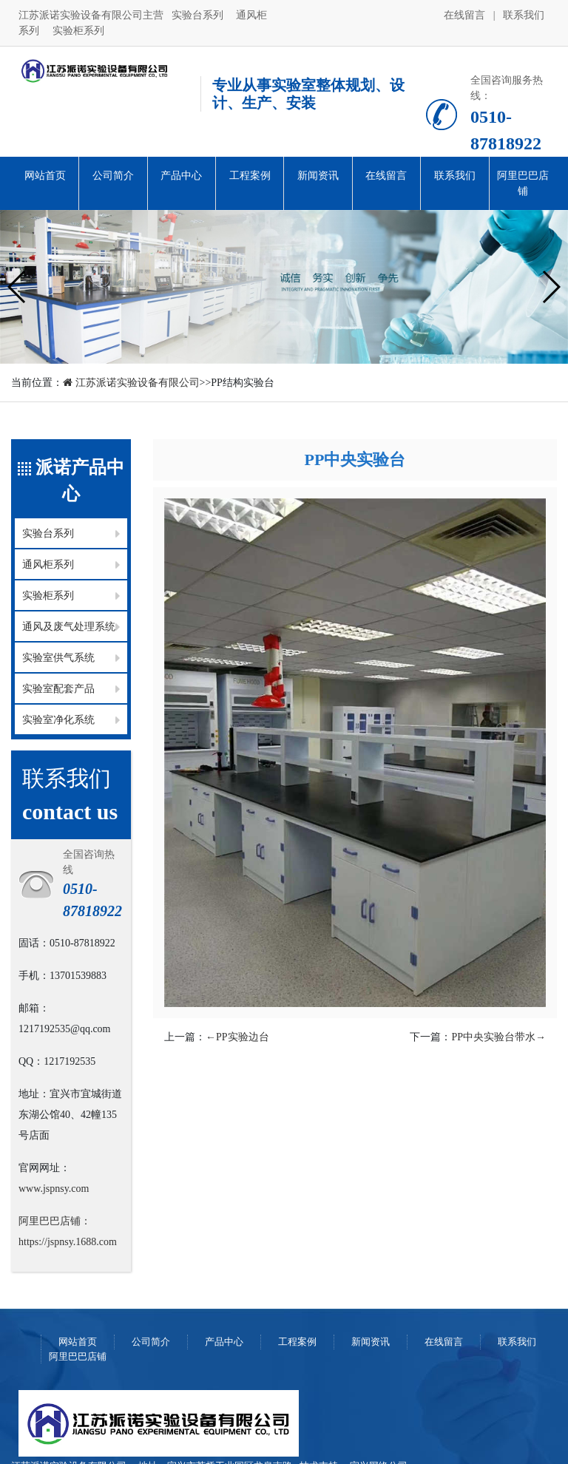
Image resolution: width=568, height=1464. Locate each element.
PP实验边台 (237, 1037)
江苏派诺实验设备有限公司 (131, 382)
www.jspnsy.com (53, 1188)
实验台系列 (199, 15)
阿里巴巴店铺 (523, 183)
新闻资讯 (318, 175)
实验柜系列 (78, 30)
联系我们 (523, 15)
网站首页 (45, 175)
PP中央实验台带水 (498, 1037)
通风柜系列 (48, 564)
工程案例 (250, 175)
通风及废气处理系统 (68, 626)
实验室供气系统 (58, 657)
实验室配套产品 (58, 688)
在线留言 (466, 15)
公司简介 (113, 175)
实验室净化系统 (58, 719)
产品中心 (181, 175)
